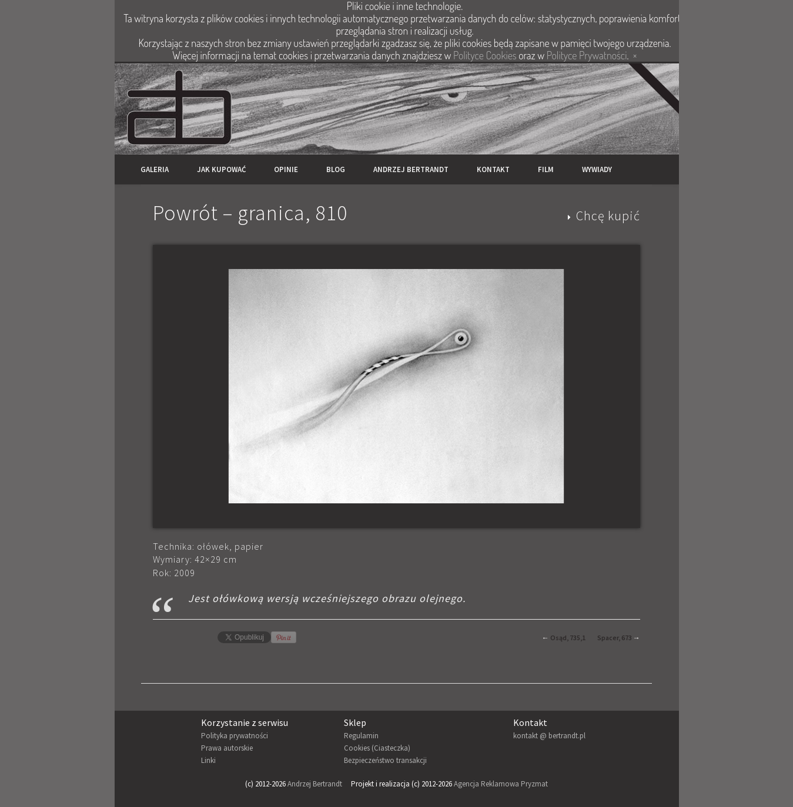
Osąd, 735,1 (567, 637)
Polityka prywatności (234, 736)
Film (546, 169)
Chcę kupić (608, 215)
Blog (335, 169)
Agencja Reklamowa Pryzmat (501, 784)
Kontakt (493, 169)
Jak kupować (221, 169)
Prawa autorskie (227, 748)
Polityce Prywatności (587, 55)
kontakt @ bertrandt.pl (549, 736)
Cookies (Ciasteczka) (377, 748)
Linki (208, 760)
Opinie (286, 169)
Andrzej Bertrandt (411, 169)
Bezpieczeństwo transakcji (385, 760)
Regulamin (361, 736)
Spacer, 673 (614, 637)
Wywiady (597, 169)
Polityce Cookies (484, 55)
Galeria (154, 169)
